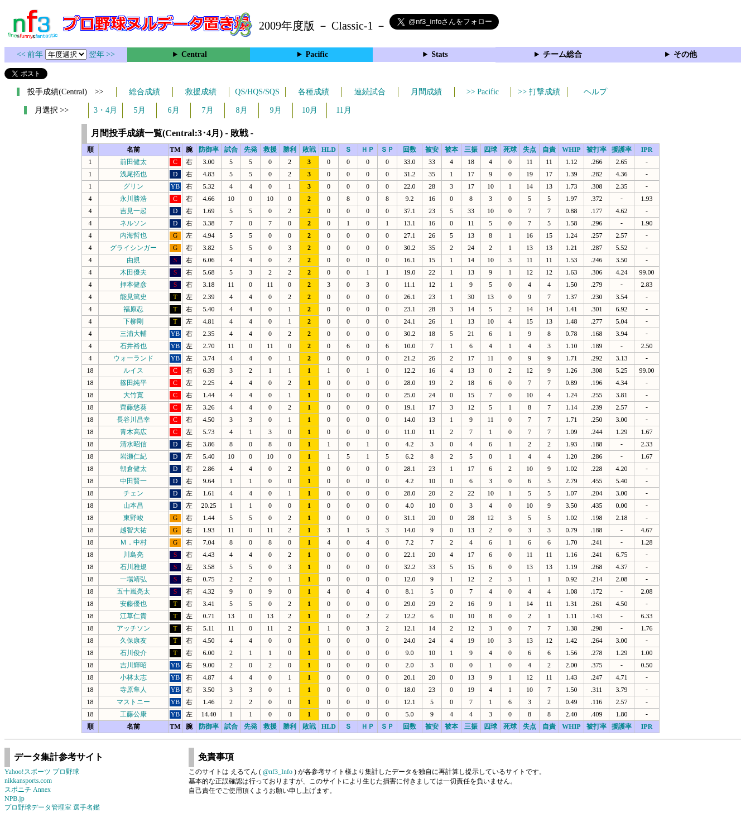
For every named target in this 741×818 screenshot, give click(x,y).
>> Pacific (482, 92)
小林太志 (133, 677)
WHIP (571, 149)
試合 (231, 149)
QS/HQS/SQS (257, 92)
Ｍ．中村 (133, 542)
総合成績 (144, 92)
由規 (133, 260)
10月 (309, 110)
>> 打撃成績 (539, 92)
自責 (549, 149)
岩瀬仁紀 (133, 456)
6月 (174, 110)
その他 (685, 54)
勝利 (289, 149)
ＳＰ (387, 149)
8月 (242, 110)
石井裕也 (133, 346)
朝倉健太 (133, 469)
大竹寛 (133, 395)
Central (194, 54)
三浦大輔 (133, 334)
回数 (409, 149)
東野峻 (133, 518)
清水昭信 (133, 444)
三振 (471, 149)
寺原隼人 (133, 690)
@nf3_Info (277, 772)
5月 (140, 110)
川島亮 (133, 555)
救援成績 (200, 92)
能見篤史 (133, 297)
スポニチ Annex (27, 789)
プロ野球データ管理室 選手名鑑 (52, 807)
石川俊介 (133, 653)
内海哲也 (133, 235)
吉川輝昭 (133, 665)
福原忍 (133, 309)
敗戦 (309, 149)
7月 (208, 110)
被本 (451, 149)
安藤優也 (133, 604)
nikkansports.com (28, 781)
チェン (133, 493)
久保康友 (133, 640)
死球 (510, 149)
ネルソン (133, 223)
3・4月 (105, 110)
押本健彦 (133, 284)
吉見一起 (133, 211)
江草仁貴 (133, 616)
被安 (432, 149)
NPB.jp (14, 798)
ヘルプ (595, 92)
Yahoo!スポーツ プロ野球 (41, 772)
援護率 (622, 149)
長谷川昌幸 (133, 420)
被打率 (596, 149)
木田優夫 (133, 272)
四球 (490, 149)
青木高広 (133, 432)
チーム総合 (562, 54)
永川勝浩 (133, 199)
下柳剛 (133, 321)
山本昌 (133, 505)
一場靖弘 (133, 579)
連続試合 (370, 92)
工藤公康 (133, 714)
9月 (276, 110)
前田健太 (133, 162)
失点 (529, 149)
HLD (328, 149)
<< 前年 (31, 54)
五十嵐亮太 (133, 591)
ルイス (133, 370)
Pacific (317, 54)
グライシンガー (133, 248)
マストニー (133, 702)
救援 (270, 149)
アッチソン (133, 628)
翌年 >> (102, 54)
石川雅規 (133, 567)
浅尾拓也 (133, 174)
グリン (133, 186)
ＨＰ (367, 149)
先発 (250, 149)
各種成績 (313, 92)
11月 (343, 110)
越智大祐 (133, 530)
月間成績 (426, 92)
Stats (439, 54)
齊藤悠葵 (133, 407)
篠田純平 (133, 383)
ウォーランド (133, 358)
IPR (647, 149)
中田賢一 (133, 481)
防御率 (209, 149)
